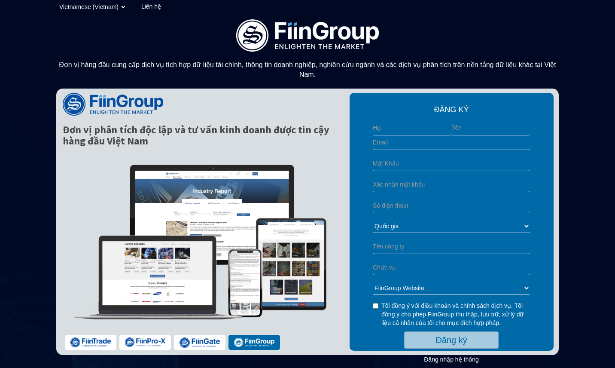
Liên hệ (151, 6)
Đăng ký (451, 340)
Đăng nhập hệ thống (451, 359)
